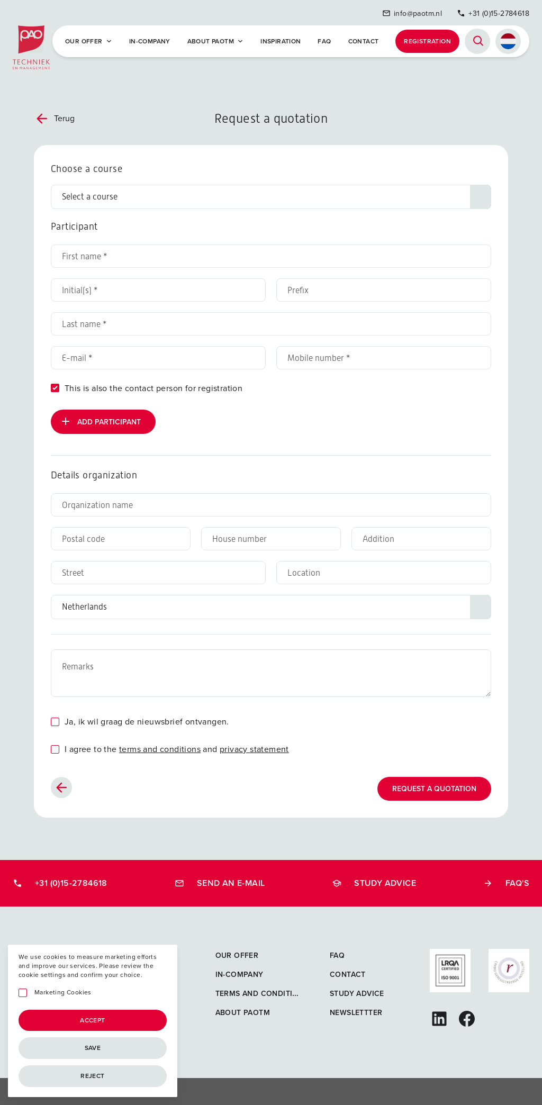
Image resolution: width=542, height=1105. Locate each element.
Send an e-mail (220, 880)
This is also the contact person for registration (153, 385)
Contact (363, 40)
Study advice (374, 880)
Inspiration (280, 40)
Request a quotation (434, 786)
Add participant (100, 418)
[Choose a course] (271, 194)
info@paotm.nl (412, 11)
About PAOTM (215, 40)
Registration (427, 39)
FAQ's (506, 880)
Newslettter (356, 1010)
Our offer (88, 40)
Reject (92, 1076)
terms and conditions (160, 746)
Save (93, 1048)
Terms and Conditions (262, 991)
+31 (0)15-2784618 (493, 11)
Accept (92, 1020)
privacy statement (254, 746)
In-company (149, 40)
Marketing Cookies (63, 992)
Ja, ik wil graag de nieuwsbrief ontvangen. (147, 719)
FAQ (324, 40)
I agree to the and (177, 746)
